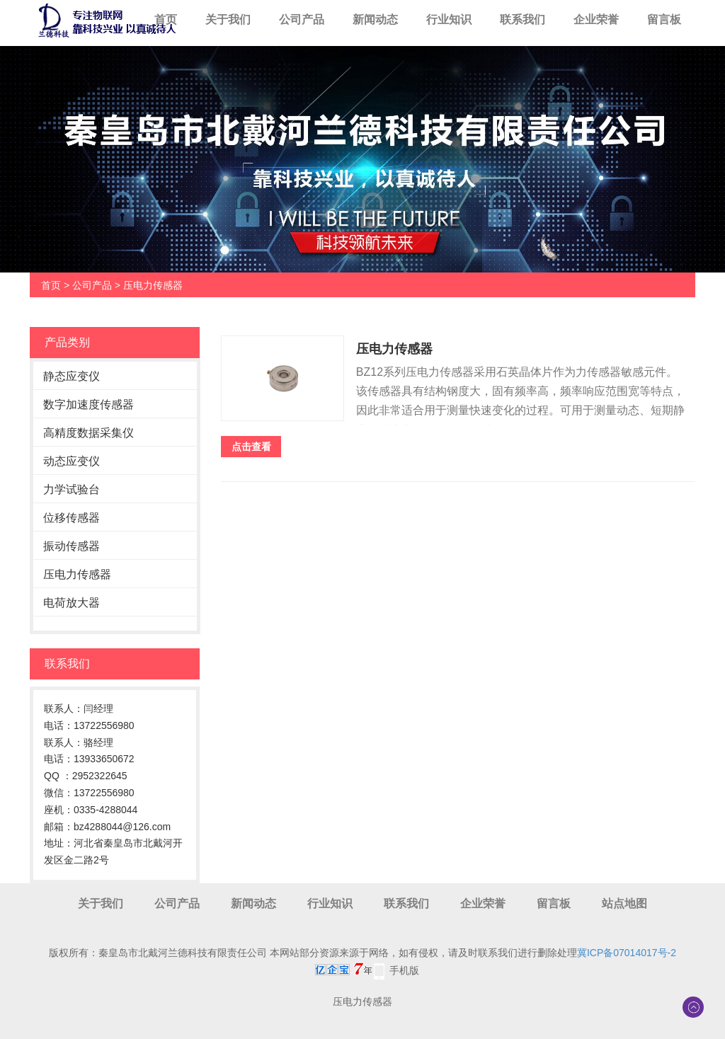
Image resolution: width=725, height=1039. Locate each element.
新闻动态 (375, 19)
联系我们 (522, 19)
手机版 (404, 970)
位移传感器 (71, 518)
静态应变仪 (71, 376)
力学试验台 (71, 489)
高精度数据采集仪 (88, 433)
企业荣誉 (596, 19)
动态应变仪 (71, 461)
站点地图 (624, 903)
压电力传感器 (153, 285)
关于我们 (228, 19)
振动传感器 (71, 546)
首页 (165, 19)
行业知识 (449, 19)
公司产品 (301, 19)
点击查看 (251, 446)
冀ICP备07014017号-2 (626, 952)
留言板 (664, 19)
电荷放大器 (71, 603)
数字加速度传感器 (88, 404)
